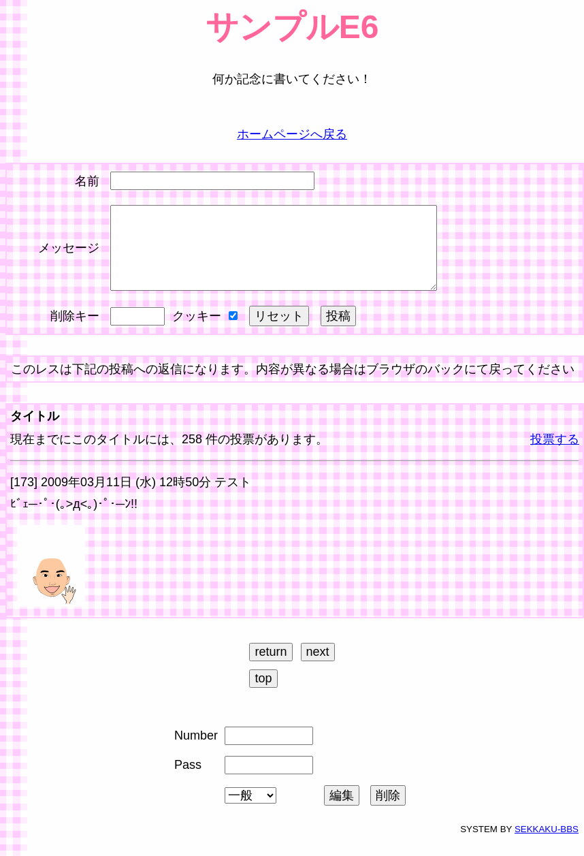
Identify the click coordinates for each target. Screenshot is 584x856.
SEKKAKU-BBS (547, 845)
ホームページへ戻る (292, 134)
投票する (554, 455)
